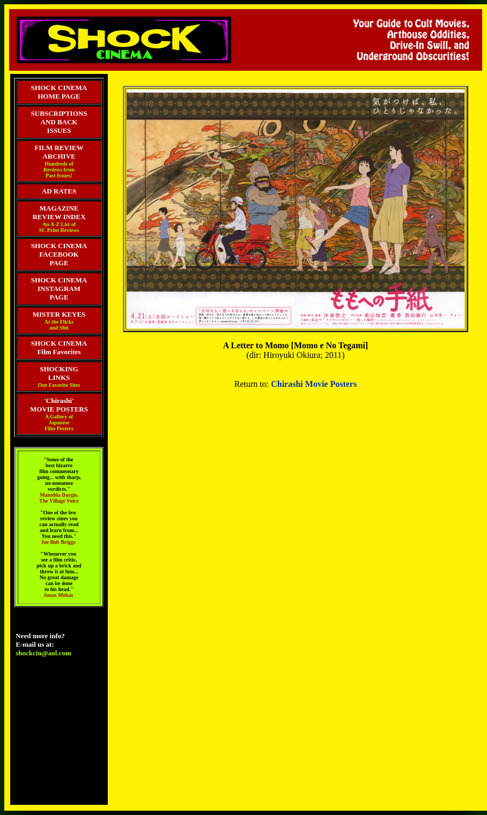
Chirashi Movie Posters (314, 383)
